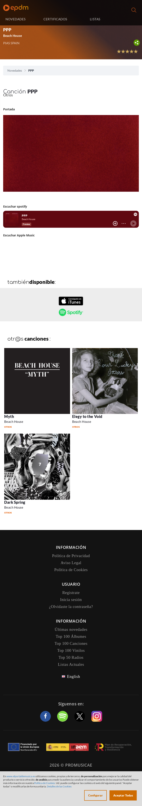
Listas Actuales (71, 664)
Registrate (71, 592)
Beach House (12, 35)
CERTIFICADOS (55, 19)
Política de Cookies (71, 569)
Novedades (14, 70)
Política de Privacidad (71, 556)
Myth (9, 416)
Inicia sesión (127, 19)
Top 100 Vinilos (71, 650)
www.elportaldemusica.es (21, 776)
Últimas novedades (71, 629)
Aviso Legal (71, 562)
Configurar (95, 795)
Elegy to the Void (87, 416)
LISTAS (95, 19)
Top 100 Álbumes (71, 636)
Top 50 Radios (71, 657)
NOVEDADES (15, 19)
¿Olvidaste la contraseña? (71, 606)
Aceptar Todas (123, 795)
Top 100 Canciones (70, 643)
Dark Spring (14, 502)
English (73, 676)
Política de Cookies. (44, 783)
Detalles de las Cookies (59, 786)
